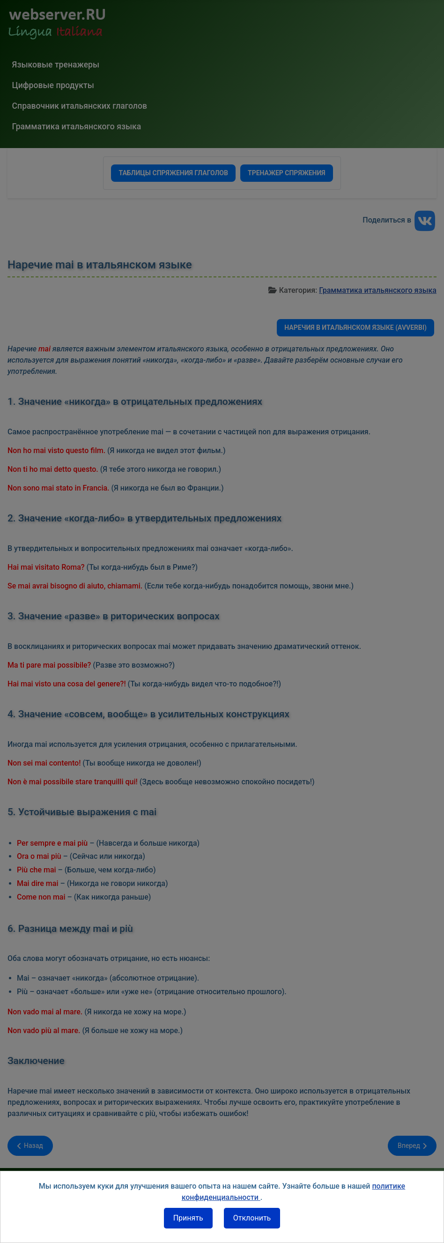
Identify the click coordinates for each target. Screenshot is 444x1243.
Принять (188, 1217)
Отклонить (252, 1217)
